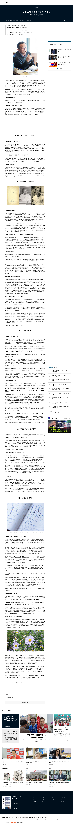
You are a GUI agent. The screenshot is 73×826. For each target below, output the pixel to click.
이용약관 (27, 817)
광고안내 (63, 801)
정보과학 (43, 801)
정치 (33, 797)
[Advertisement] (22, 124)
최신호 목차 (54, 799)
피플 (43, 803)
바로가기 (65, 418)
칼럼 (33, 805)
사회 (33, 799)
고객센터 (23, 817)
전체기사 (43, 805)
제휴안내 (19, 817)
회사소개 (7, 817)
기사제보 (63, 797)
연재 (52, 797)
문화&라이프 (35, 801)
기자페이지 (54, 803)
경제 (43, 797)
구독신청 (63, 799)
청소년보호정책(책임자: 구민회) (41, 817)
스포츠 (34, 803)
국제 (43, 799)
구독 (60, 44)
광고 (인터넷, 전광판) (13, 817)
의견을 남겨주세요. (10, 697)
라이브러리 (54, 801)
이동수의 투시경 (53, 45)
